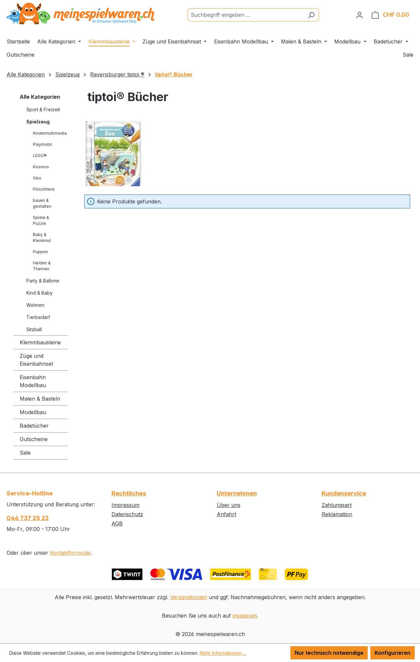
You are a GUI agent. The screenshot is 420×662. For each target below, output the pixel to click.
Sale (25, 452)
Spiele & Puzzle (41, 220)
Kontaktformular (70, 552)
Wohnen (35, 305)
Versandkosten (188, 597)
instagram (245, 615)
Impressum (125, 505)
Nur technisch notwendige (329, 652)
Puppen (40, 251)
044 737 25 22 (28, 518)
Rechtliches (128, 493)
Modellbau (33, 412)
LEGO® (40, 155)
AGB (117, 523)
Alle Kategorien (40, 96)
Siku (37, 177)
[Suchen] (311, 14)
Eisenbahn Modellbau (33, 381)
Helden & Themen (42, 265)
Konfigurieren (392, 652)
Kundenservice (344, 493)
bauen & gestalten (42, 203)
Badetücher (34, 425)
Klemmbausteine (40, 342)
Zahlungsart (337, 505)
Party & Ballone (42, 280)
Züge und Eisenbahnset (36, 360)
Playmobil (42, 144)
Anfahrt (226, 514)
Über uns (228, 505)
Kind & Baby (39, 293)
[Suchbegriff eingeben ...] (245, 14)
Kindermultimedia (50, 133)
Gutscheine (34, 439)
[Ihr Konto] (359, 14)
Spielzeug (38, 121)
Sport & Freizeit (43, 109)
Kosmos (41, 166)
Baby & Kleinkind (42, 237)
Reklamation (337, 514)
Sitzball (34, 329)
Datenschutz (127, 514)
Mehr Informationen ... (223, 653)
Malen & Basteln (40, 398)
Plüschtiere (44, 189)
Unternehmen (237, 493)
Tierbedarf (38, 317)
